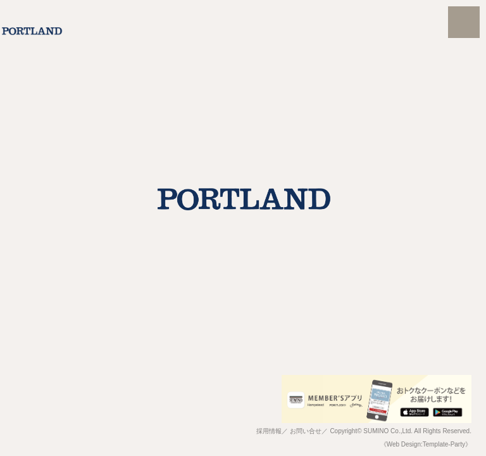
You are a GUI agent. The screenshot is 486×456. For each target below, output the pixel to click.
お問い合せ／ (309, 431)
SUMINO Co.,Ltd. (388, 431)
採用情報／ (272, 431)
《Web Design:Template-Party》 (425, 444)
